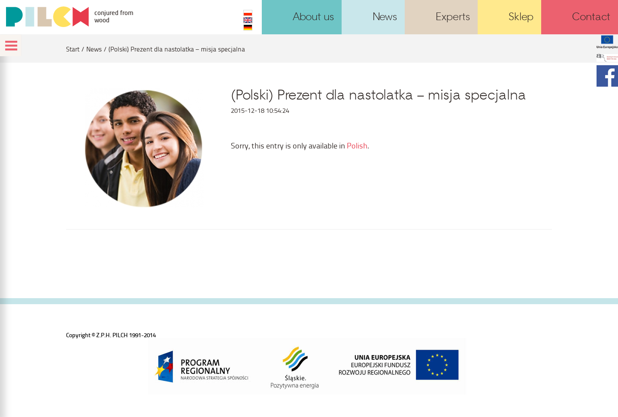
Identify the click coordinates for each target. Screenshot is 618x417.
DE (248, 27)
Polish (357, 145)
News (94, 49)
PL (248, 12)
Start (72, 49)
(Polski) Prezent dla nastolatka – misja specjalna (177, 49)
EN (248, 20)
